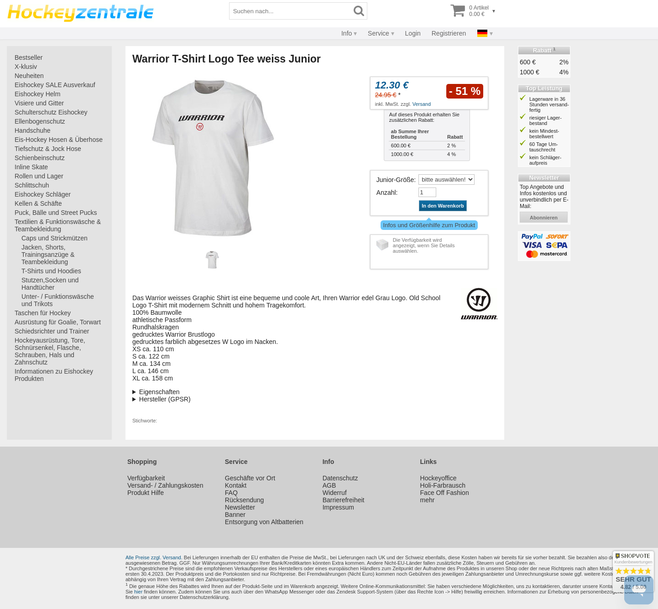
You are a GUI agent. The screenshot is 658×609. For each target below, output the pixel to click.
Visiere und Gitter (39, 103)
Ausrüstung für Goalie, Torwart (58, 322)
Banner (235, 514)
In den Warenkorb (443, 205)
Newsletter (240, 507)
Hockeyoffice (438, 478)
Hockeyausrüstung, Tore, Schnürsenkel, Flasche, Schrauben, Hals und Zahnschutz (50, 351)
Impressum (338, 507)
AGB (329, 485)
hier (138, 591)
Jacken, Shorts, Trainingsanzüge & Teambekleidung (47, 254)
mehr (427, 500)
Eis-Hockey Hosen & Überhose (59, 139)
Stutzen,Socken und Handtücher (49, 283)
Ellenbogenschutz (40, 121)
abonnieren (544, 217)
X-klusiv (26, 66)
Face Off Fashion (444, 492)
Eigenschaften (159, 392)
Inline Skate (31, 167)
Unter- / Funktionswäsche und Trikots (57, 300)
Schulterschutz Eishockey (51, 112)
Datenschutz (340, 478)
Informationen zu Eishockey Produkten (54, 375)
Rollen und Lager (39, 176)
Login (413, 33)
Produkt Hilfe (145, 492)
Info (346, 33)
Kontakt (235, 485)
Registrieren (449, 33)
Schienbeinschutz (40, 157)
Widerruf (335, 492)
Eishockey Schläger (43, 194)
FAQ (231, 492)
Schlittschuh (32, 185)
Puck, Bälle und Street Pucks (56, 212)
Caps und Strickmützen (54, 238)
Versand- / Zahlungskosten (165, 485)
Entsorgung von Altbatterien (264, 522)
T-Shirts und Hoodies (51, 271)
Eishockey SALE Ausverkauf (55, 84)
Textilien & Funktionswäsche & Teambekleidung (58, 225)
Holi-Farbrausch (443, 485)
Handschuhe (33, 130)
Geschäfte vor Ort (250, 478)
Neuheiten (29, 75)
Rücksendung (244, 500)
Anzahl (386, 192)
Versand (422, 104)
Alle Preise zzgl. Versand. (154, 557)
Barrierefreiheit (344, 500)
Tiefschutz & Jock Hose (48, 148)
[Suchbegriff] (290, 11)
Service (378, 33)
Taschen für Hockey (43, 313)
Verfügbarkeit (146, 478)
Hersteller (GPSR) (165, 399)
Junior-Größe (395, 179)
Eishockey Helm (37, 94)
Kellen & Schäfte (38, 203)
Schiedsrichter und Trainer (52, 331)
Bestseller (28, 57)
